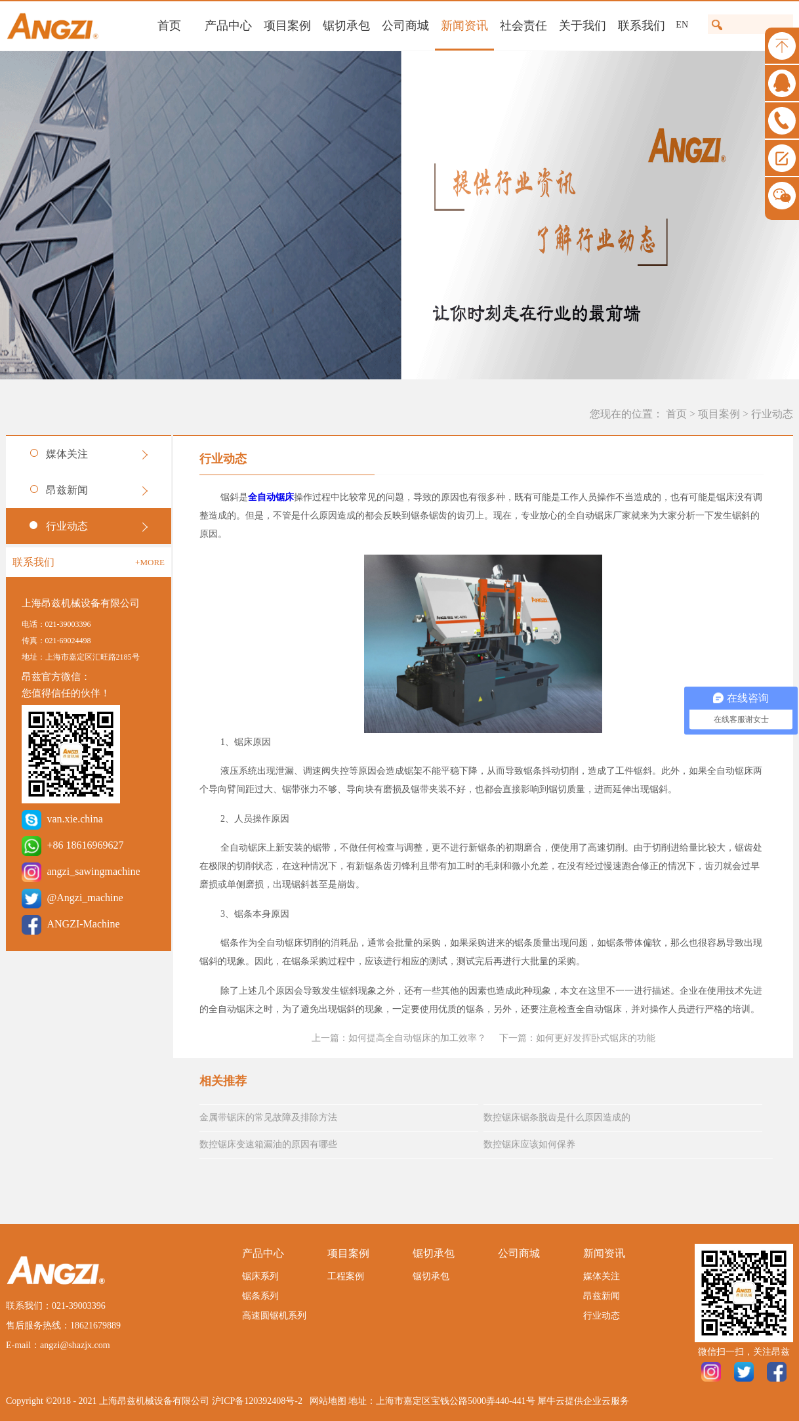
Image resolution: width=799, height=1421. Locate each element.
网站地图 (325, 1401)
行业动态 (772, 413)
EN (682, 25)
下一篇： (577, 1038)
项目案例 (719, 413)
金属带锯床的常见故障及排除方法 (268, 1117)
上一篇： (399, 1038)
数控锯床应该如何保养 (529, 1144)
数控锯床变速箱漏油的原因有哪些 (268, 1144)
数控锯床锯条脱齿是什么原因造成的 (556, 1117)
